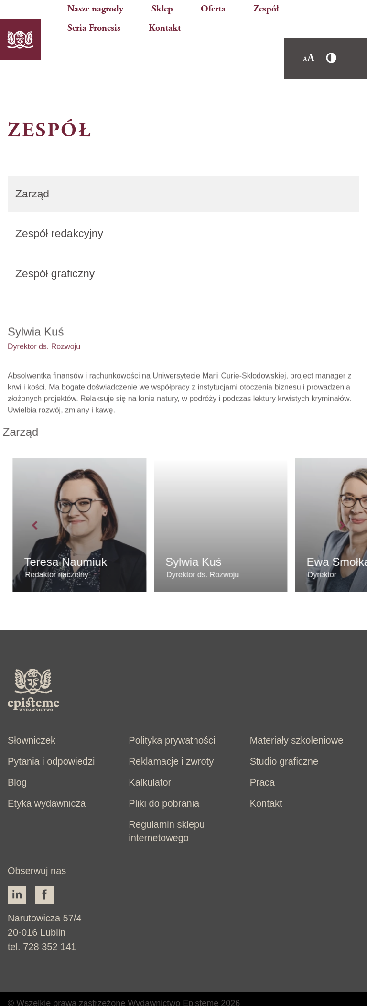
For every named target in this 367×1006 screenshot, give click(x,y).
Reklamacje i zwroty (171, 740)
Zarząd (33, 165)
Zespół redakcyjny (61, 206)
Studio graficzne (284, 740)
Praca (262, 761)
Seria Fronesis (287, 4)
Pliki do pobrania (164, 782)
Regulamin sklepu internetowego (167, 810)
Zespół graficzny (57, 246)
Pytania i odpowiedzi (51, 740)
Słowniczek (31, 719)
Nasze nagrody (120, 4)
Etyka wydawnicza (47, 782)
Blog (17, 761)
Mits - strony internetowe (174, 994)
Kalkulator (150, 761)
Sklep (167, 4)
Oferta (203, 4)
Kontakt (336, 4)
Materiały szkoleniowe (297, 719)
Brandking (58, 994)
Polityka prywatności (172, 719)
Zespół (240, 4)
